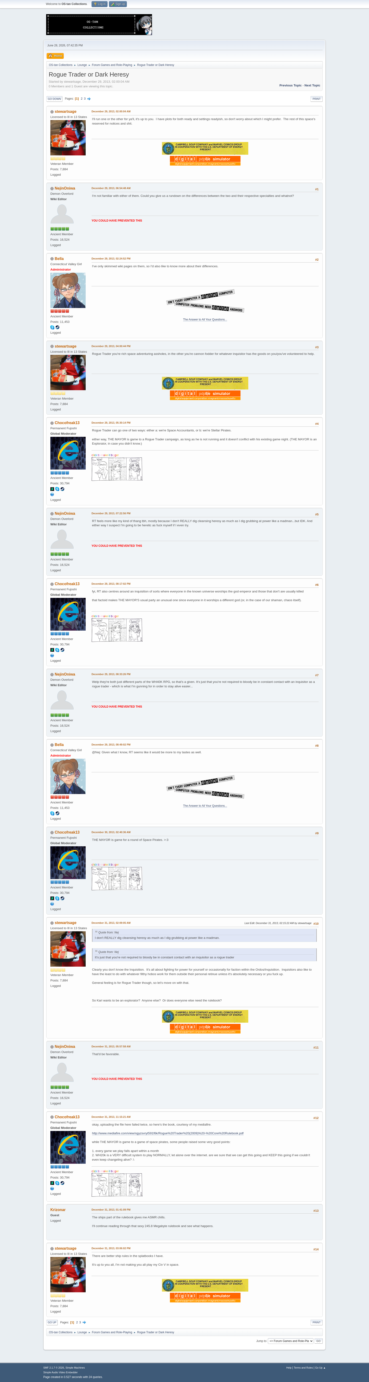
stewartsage (65, 111)
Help (289, 1367)
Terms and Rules (303, 1367)
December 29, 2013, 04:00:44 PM (111, 346)
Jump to (261, 1340)
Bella (59, 259)
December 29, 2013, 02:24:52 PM (111, 258)
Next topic (312, 85)
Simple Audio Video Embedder (60, 1372)
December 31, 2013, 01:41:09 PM (111, 1209)
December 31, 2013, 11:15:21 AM (111, 1116)
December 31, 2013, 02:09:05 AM (111, 922)
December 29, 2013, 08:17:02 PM (111, 583)
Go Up (52, 1322)
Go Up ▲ (320, 1367)
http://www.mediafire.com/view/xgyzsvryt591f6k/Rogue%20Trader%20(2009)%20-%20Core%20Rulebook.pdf (168, 1133)
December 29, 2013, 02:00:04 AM (111, 111)
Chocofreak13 (67, 423)
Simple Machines (75, 1367)
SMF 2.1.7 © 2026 (53, 1367)
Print (317, 98)
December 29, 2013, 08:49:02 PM (111, 744)
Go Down (54, 98)
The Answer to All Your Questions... (205, 319)
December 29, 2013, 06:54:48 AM (111, 188)
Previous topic (290, 85)
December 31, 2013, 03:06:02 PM (111, 1248)
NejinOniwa (65, 188)
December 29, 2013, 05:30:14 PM (111, 422)
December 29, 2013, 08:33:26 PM (111, 674)
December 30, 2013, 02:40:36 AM (111, 832)
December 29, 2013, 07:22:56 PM (111, 513)
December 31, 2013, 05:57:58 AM (111, 1046)
